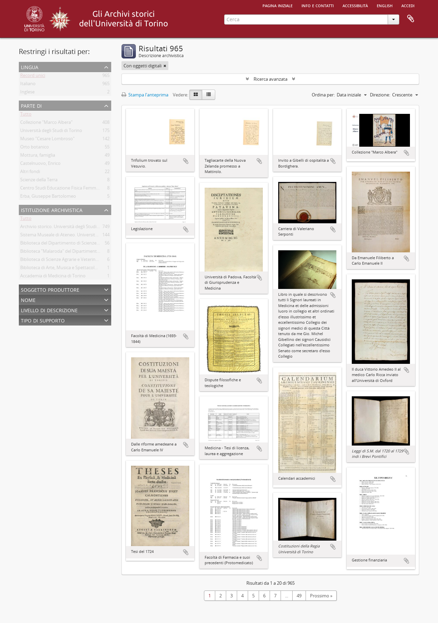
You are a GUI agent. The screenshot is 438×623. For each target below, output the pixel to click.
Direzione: (380, 95)
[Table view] (208, 95)
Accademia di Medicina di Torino (53, 277)
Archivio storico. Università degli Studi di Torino (68, 228)
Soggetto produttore (50, 289)
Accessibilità (355, 5)
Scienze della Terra (38, 181)
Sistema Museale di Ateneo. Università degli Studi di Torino (79, 236)
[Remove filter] (165, 65)
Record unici (32, 77)
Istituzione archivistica (51, 209)
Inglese (27, 93)
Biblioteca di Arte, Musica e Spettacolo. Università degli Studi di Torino (90, 269)
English (384, 5)
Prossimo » (321, 596)
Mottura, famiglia (37, 156)
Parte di (31, 105)
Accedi (407, 5)
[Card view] (195, 95)
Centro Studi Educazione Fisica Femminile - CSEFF (70, 189)
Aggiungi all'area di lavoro (185, 161)
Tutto (25, 115)
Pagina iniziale (277, 5)
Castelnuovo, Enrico (40, 164)
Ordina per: (323, 95)
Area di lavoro (410, 18)
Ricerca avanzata (270, 79)
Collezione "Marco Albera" (46, 123)
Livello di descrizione (49, 309)
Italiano (28, 85)
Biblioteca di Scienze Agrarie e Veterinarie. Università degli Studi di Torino (93, 260)
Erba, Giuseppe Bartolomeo (48, 197)
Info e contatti (317, 5)
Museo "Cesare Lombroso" (47, 140)
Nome (28, 299)
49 (299, 596)
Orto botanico (34, 148)
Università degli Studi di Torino (51, 132)
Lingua (29, 66)
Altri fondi (30, 173)
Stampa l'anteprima (144, 95)
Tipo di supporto (43, 319)
